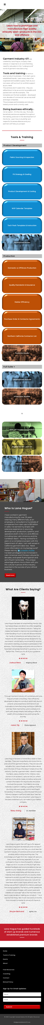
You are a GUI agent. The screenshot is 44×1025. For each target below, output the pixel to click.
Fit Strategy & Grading (22, 174)
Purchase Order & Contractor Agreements (22, 319)
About (5, 963)
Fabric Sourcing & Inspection (22, 157)
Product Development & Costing (22, 191)
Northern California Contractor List (22, 336)
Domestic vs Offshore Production (22, 268)
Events (5, 959)
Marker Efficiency (22, 302)
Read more (10, 575)
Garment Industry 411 (22, 1017)
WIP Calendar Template (22, 208)
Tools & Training (9, 955)
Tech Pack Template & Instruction (22, 225)
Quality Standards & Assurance (22, 285)
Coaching (6, 974)
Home (5, 951)
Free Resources (8, 970)
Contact (6, 978)
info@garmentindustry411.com (22, 1022)
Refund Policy (8, 982)
